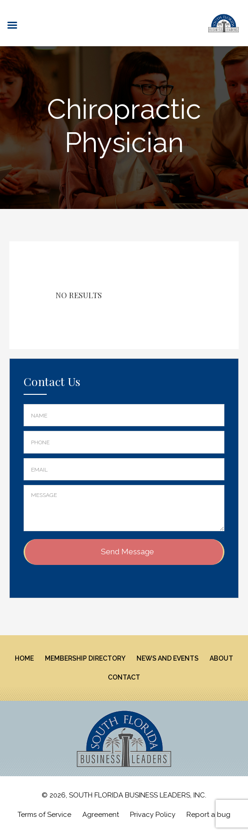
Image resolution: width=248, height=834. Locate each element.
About (221, 658)
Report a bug (208, 814)
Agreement (100, 814)
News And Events (167, 658)
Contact (124, 677)
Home (24, 658)
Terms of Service (44, 814)
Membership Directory (85, 658)
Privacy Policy (152, 814)
